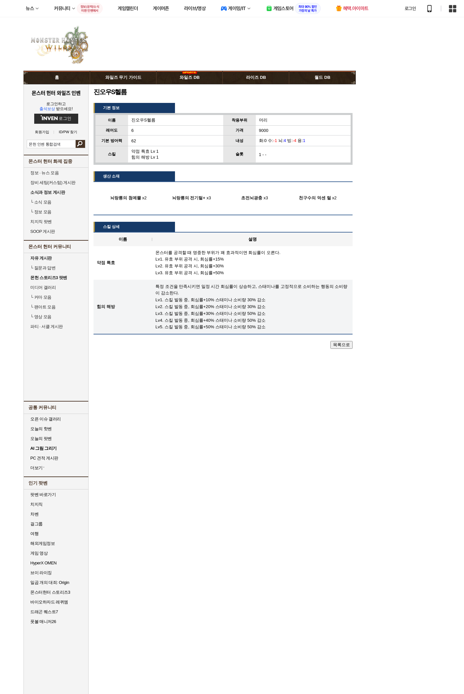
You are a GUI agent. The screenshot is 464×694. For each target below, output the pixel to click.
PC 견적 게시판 (44, 458)
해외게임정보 (42, 543)
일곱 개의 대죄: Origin (49, 582)
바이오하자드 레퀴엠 (49, 602)
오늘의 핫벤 (41, 429)
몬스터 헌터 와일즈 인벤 (56, 92)
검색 (80, 144)
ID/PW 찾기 (68, 132)
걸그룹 (36, 524)
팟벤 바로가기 (43, 494)
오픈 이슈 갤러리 (45, 419)
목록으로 (341, 344)
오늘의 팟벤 (41, 438)
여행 (34, 533)
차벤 (34, 514)
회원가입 (42, 132)
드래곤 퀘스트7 (44, 612)
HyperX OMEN (43, 563)
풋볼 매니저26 (43, 621)
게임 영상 (39, 553)
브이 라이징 (41, 573)
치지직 (36, 504)
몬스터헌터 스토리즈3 (50, 592)
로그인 (410, 8)
